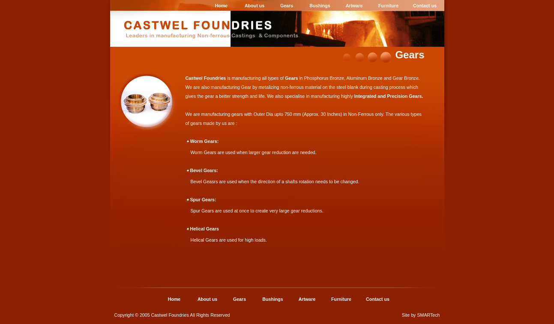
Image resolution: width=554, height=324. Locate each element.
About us (254, 5)
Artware (354, 5)
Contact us (425, 5)
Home (221, 5)
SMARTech (428, 315)
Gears (286, 5)
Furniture (388, 5)
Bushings (319, 5)
